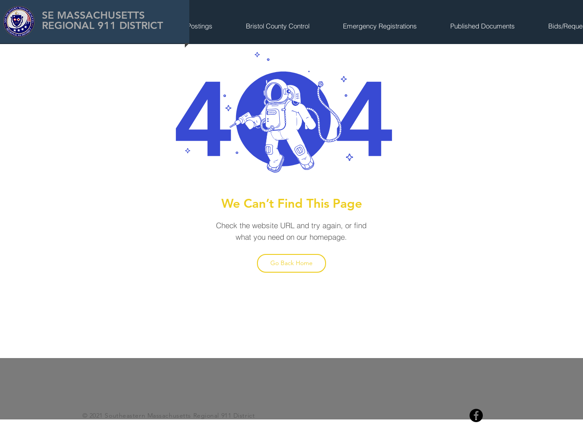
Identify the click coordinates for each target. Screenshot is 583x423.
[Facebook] (476, 415)
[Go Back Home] (291, 263)
